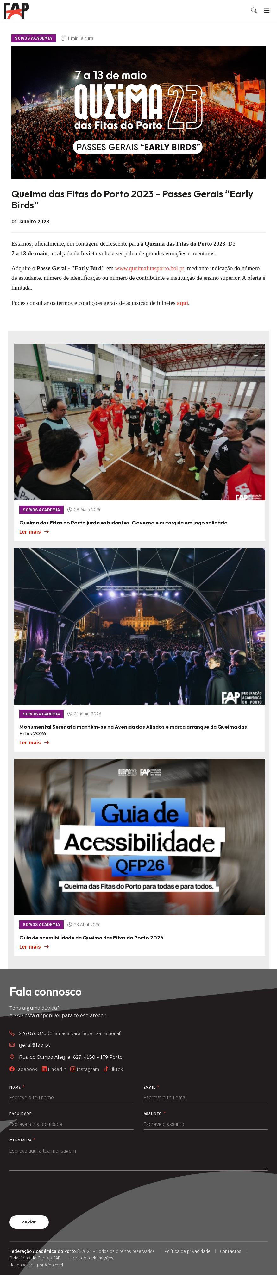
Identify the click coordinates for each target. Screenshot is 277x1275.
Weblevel (54, 1265)
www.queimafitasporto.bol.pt (149, 268)
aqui (182, 302)
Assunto (155, 1113)
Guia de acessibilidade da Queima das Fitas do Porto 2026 (91, 937)
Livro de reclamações (91, 1258)
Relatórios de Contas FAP (35, 1258)
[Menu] (267, 10)
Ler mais (34, 532)
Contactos (230, 1251)
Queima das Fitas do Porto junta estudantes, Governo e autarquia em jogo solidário (123, 522)
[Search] (254, 10)
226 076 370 (70, 1033)
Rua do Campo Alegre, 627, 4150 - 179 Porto (71, 1057)
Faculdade (20, 1113)
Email (152, 1087)
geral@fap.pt (34, 1045)
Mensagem (22, 1140)
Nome (17, 1087)
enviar (29, 1222)
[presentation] (57, 1191)
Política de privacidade (187, 1251)
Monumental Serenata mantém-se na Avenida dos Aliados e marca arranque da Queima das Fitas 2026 (133, 730)
